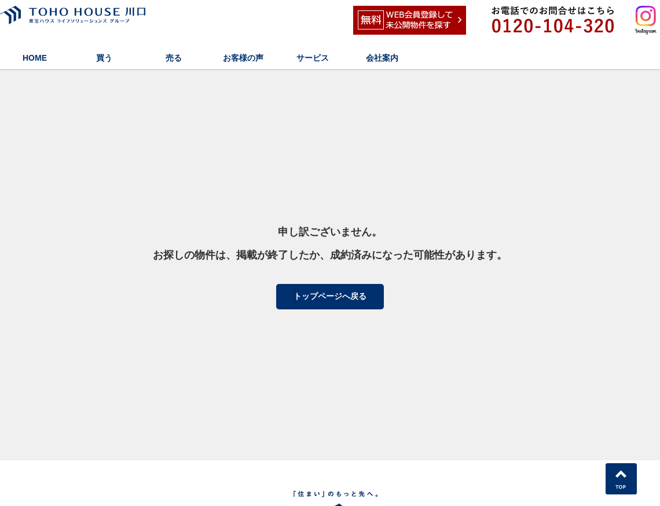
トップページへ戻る (330, 296)
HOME (35, 57)
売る (174, 57)
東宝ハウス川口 (95, 20)
